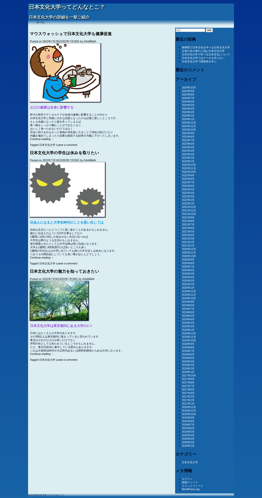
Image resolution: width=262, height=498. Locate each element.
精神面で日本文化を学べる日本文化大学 (206, 47)
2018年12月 (189, 333)
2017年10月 (189, 375)
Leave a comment (66, 144)
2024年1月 (188, 119)
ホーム (40, 22)
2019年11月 (189, 294)
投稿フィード (190, 482)
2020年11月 (189, 252)
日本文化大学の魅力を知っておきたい (64, 271)
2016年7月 (188, 424)
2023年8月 (188, 136)
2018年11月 (189, 336)
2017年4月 (188, 393)
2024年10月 (189, 87)
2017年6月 (188, 389)
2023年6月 (188, 143)
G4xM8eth (90, 41)
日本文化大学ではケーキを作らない (203, 58)
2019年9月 (188, 301)
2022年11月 (189, 168)
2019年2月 (188, 326)
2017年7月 (188, 386)
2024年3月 (188, 112)
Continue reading (42, 139)
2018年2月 (188, 368)
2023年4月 (188, 150)
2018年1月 (188, 372)
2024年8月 (188, 94)
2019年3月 (188, 322)
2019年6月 (188, 312)
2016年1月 (188, 445)
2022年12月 (189, 164)
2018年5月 (188, 358)
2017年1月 (188, 403)
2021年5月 (188, 231)
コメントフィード (192, 485)
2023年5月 (188, 147)
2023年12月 (189, 122)
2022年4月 (188, 192)
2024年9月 (188, 91)
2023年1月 (188, 161)
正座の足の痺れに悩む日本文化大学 (203, 50)
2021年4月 (188, 235)
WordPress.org (191, 489)
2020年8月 (188, 263)
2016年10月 (189, 414)
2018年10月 (189, 340)
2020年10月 (189, 256)
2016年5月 (188, 431)
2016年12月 (189, 407)
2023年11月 (189, 126)
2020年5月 (188, 273)
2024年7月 (188, 98)
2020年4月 (188, 277)
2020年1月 (188, 287)
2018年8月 (188, 347)
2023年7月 (188, 140)
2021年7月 (188, 224)
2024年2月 (188, 115)
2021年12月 (189, 207)
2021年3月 (188, 238)
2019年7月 (188, 308)
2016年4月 (188, 435)
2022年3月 (188, 196)
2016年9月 (188, 417)
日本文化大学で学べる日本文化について (206, 54)
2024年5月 (188, 105)
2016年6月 (188, 428)
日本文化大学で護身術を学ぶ (199, 61)
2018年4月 (188, 361)
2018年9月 (188, 343)
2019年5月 (188, 315)
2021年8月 (188, 221)
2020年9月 (188, 259)
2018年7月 (188, 351)
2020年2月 (188, 284)
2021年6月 (188, 228)
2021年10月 (189, 214)
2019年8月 (188, 305)
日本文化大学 (47, 144)
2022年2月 (188, 199)
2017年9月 (188, 379)
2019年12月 (189, 291)
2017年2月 (188, 400)
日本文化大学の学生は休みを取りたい (64, 153)
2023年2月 (188, 157)
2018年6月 (188, 354)
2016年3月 (188, 438)
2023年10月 (189, 129)
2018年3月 (188, 365)
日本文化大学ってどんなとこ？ (67, 7)
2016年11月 (189, 410)
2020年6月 (188, 270)
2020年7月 (188, 266)
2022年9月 (188, 175)
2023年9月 (188, 133)
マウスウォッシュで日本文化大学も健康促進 (71, 33)
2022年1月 (188, 203)
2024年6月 (188, 101)
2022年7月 (188, 182)
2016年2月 (188, 442)
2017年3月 (188, 396)
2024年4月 (188, 108)
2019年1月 (188, 329)
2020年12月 (189, 249)
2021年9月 (188, 217)
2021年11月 (189, 210)
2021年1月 (188, 245)
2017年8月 (188, 382)
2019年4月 (188, 319)
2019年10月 (189, 298)
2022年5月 (188, 189)
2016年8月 (188, 421)
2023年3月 (188, 154)
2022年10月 (189, 171)
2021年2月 (188, 242)
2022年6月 (188, 185)
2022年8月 (188, 178)
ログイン (187, 478)
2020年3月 (188, 280)
